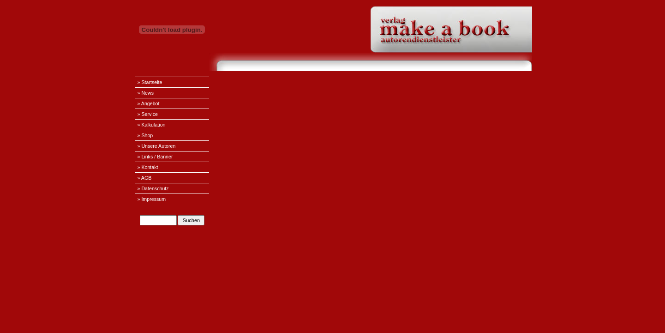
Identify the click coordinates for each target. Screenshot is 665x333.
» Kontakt (148, 167)
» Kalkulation (152, 124)
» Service (148, 114)
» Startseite (150, 82)
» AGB (145, 178)
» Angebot (149, 103)
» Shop (145, 135)
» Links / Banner (155, 156)
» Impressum (152, 199)
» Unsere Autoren (157, 146)
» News (146, 93)
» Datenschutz (153, 188)
